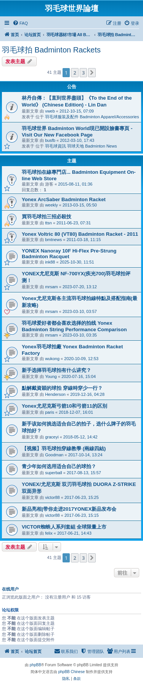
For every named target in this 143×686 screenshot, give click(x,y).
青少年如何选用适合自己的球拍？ (59, 466)
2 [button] (74, 72)
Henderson (55, 394)
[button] (92, 72)
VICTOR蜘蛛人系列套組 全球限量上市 (64, 527)
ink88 (50, 262)
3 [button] (83, 72)
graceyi (51, 437)
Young (51, 376)
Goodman (54, 455)
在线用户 (10, 589)
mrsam (51, 286)
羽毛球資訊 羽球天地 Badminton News (81, 146)
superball (53, 472)
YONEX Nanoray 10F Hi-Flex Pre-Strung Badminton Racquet (69, 253)
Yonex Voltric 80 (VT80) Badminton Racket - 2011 (80, 234)
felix (49, 533)
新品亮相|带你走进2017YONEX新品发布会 (69, 509)
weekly (51, 205)
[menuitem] (20, 23)
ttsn (48, 223)
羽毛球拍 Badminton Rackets (51, 50)
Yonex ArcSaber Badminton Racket (64, 199)
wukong (52, 358)
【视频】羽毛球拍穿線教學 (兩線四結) (64, 448)
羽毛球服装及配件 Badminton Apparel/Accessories (92, 116)
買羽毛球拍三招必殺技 (46, 216)
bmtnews (53, 239)
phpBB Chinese (71, 672)
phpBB (35, 665)
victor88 (52, 497)
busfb (50, 140)
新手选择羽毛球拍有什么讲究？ (56, 370)
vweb (50, 111)
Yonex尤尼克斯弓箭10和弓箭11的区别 (64, 406)
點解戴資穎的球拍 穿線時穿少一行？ (62, 388)
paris (49, 412)
